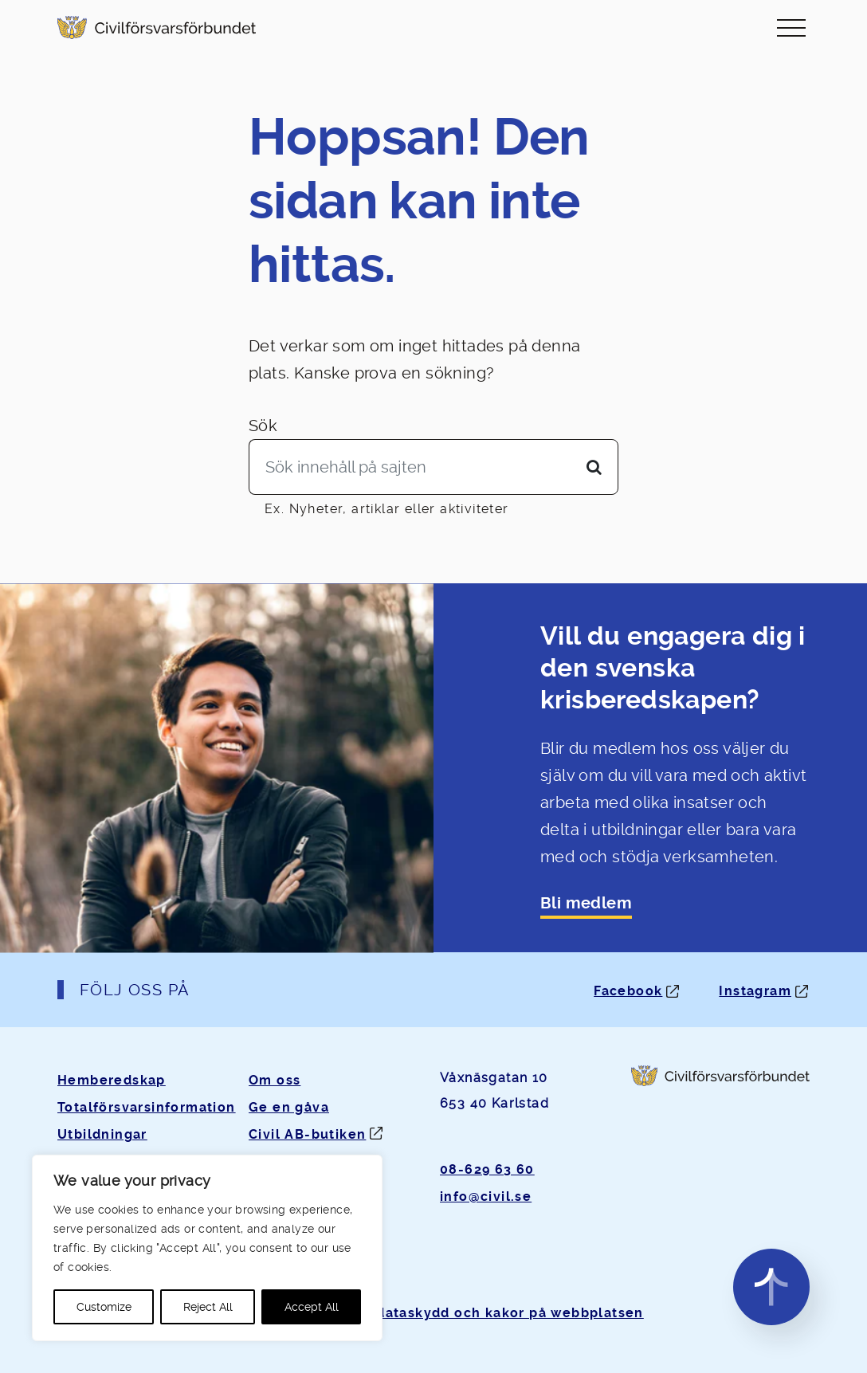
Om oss (274, 1080)
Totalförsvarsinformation (146, 1107)
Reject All (208, 1306)
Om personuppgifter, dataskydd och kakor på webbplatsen (433, 1312)
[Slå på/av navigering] (791, 27)
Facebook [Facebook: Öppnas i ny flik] (628, 990)
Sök (263, 425)
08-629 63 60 (487, 1169)
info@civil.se (486, 1196)
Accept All (311, 1306)
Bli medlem (586, 903)
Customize (103, 1306)
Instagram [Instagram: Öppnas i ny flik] (755, 990)
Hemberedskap (111, 1080)
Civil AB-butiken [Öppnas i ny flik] (307, 1134)
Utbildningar (102, 1134)
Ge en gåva (289, 1107)
